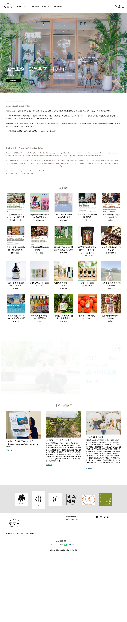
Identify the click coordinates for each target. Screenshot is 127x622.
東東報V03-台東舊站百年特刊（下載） (20, 441)
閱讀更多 (9, 450)
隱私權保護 (59, 550)
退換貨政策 (67, 550)
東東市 (19, 6)
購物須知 (52, 550)
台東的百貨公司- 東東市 (94, 437)
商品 (26, 6)
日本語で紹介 (58, 6)
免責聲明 (74, 550)
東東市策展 (46, 6)
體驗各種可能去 (13, 80)
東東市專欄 (35, 6)
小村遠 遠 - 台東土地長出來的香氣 (58, 440)
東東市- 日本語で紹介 (72, 519)
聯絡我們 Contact (71, 516)
